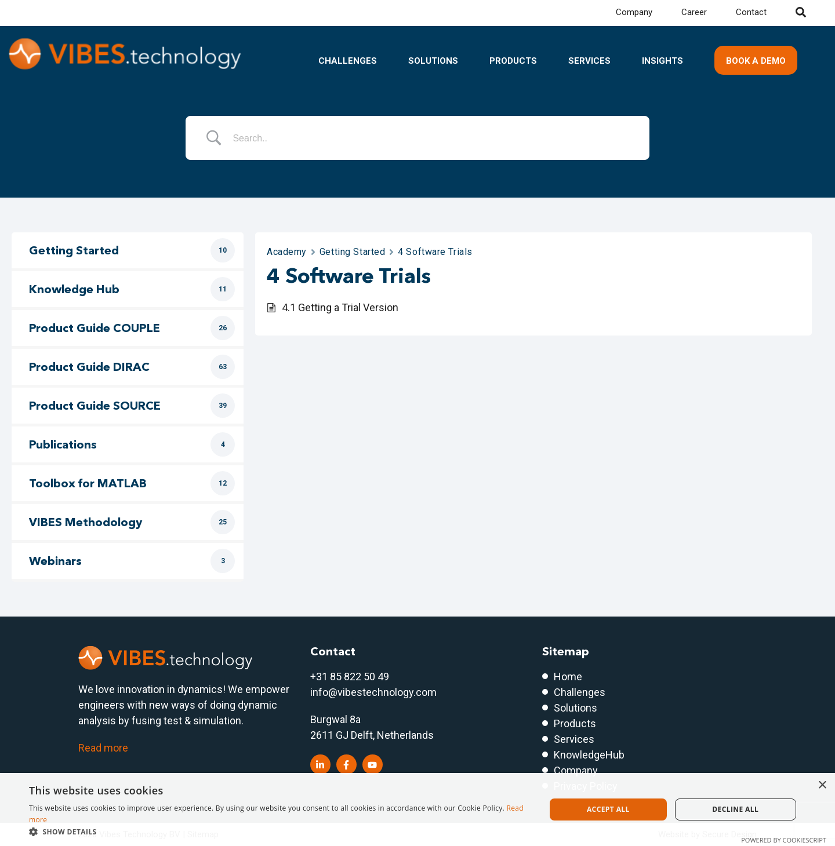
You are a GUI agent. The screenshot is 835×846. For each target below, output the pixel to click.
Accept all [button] (608, 809)
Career (694, 12)
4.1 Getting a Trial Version (340, 307)
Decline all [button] (735, 809)
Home (568, 676)
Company (634, 12)
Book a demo (756, 61)
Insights (662, 61)
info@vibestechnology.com (373, 692)
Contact (751, 12)
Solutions (433, 61)
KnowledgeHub (589, 755)
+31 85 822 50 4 (346, 676)
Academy (287, 251)
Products (513, 61)
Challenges (347, 61)
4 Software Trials (435, 251)
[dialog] (417, 809)
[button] (280, 831)
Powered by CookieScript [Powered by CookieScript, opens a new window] (783, 840)
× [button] (822, 785)
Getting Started (352, 251)
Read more (103, 748)
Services (589, 61)
